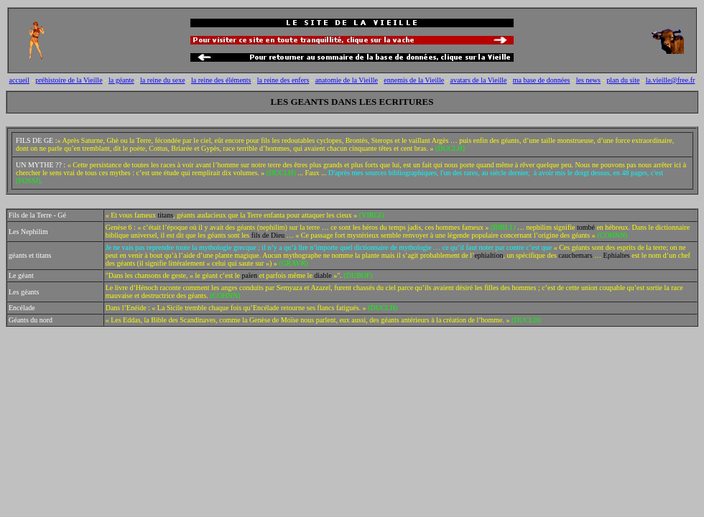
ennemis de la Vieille (414, 80)
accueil (19, 80)
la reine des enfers (283, 80)
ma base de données (541, 80)
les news (588, 80)
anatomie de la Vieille (346, 80)
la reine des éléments (221, 80)
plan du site (622, 80)
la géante (121, 80)
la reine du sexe (162, 80)
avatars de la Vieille (478, 80)
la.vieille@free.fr (670, 80)
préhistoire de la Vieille (68, 80)
